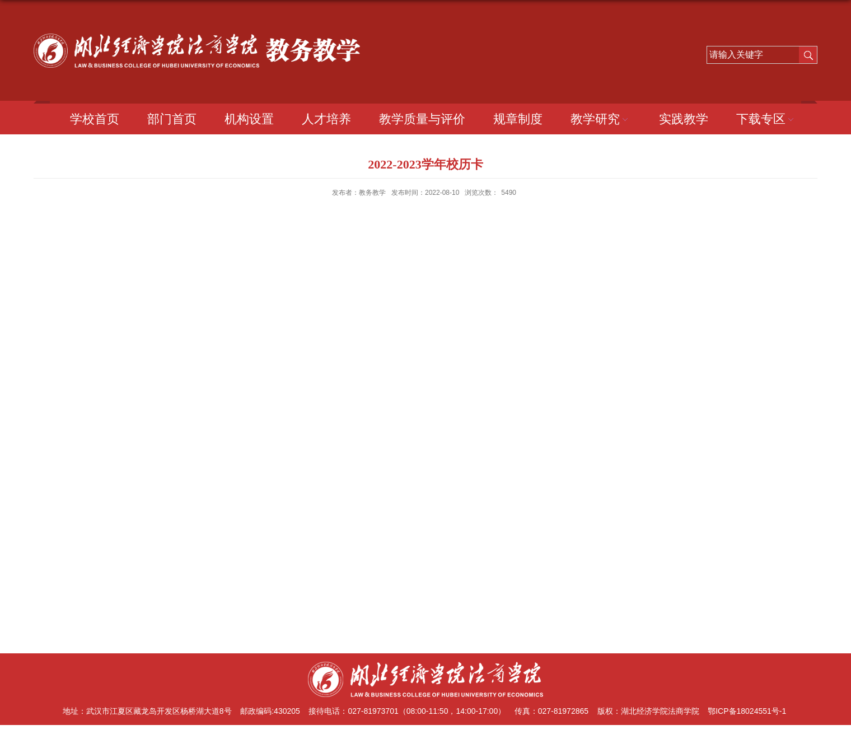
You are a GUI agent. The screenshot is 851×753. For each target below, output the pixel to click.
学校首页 (94, 119)
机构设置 (249, 119)
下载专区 (766, 119)
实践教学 (683, 119)
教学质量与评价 (422, 119)
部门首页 (172, 119)
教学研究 (601, 119)
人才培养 (326, 119)
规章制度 (518, 119)
